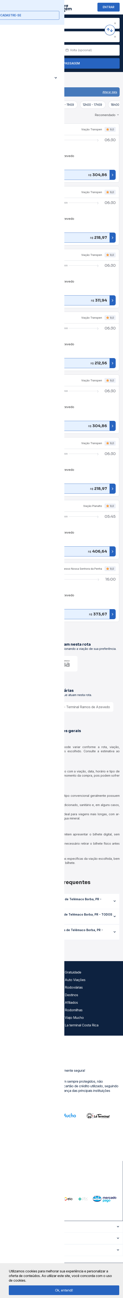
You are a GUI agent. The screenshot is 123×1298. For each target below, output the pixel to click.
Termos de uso (16, 980)
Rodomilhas (74, 1010)
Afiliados (71, 1002)
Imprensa (12, 1002)
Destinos (71, 995)
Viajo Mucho (74, 1017)
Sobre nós (13, 972)
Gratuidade (73, 972)
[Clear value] (56, 50)
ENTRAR (108, 7)
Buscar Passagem (61, 63)
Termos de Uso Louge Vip (24, 995)
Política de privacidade (22, 987)
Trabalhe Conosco (19, 1025)
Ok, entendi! (64, 1290)
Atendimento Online (20, 1017)
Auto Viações (75, 980)
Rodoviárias (74, 987)
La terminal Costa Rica (81, 1025)
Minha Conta (14, 1010)
